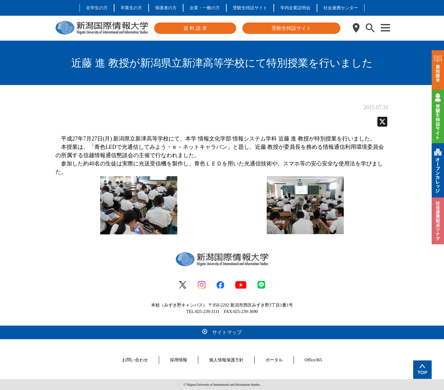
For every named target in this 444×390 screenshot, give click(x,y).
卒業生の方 (131, 8)
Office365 (313, 360)
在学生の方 (97, 8)
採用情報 (178, 360)
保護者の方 (166, 8)
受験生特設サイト (250, 8)
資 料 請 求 (195, 28)
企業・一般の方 (205, 8)
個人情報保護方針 (226, 360)
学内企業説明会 (295, 8)
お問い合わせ (135, 360)
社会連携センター (340, 8)
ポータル (274, 360)
